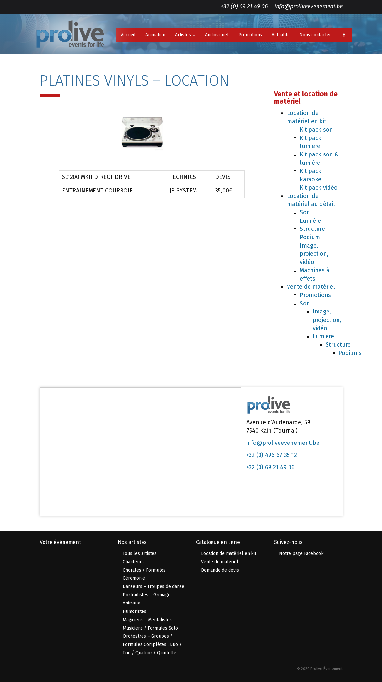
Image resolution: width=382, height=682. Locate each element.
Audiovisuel (217, 35)
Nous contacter (315, 35)
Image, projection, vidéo (314, 254)
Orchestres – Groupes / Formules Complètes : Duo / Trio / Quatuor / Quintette (152, 644)
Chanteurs (133, 562)
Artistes (185, 35)
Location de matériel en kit (228, 553)
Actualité (281, 35)
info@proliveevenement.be (308, 6)
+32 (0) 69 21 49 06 (244, 6)
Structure (312, 228)
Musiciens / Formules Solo (150, 628)
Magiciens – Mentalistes (147, 619)
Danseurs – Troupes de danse (153, 586)
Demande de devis (220, 570)
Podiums (350, 353)
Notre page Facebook (301, 553)
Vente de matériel (311, 286)
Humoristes (134, 611)
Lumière (310, 220)
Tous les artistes (140, 553)
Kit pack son (316, 129)
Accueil (128, 35)
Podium (310, 237)
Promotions (250, 35)
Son (305, 212)
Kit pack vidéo (319, 187)
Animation (155, 35)
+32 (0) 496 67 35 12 (271, 455)
